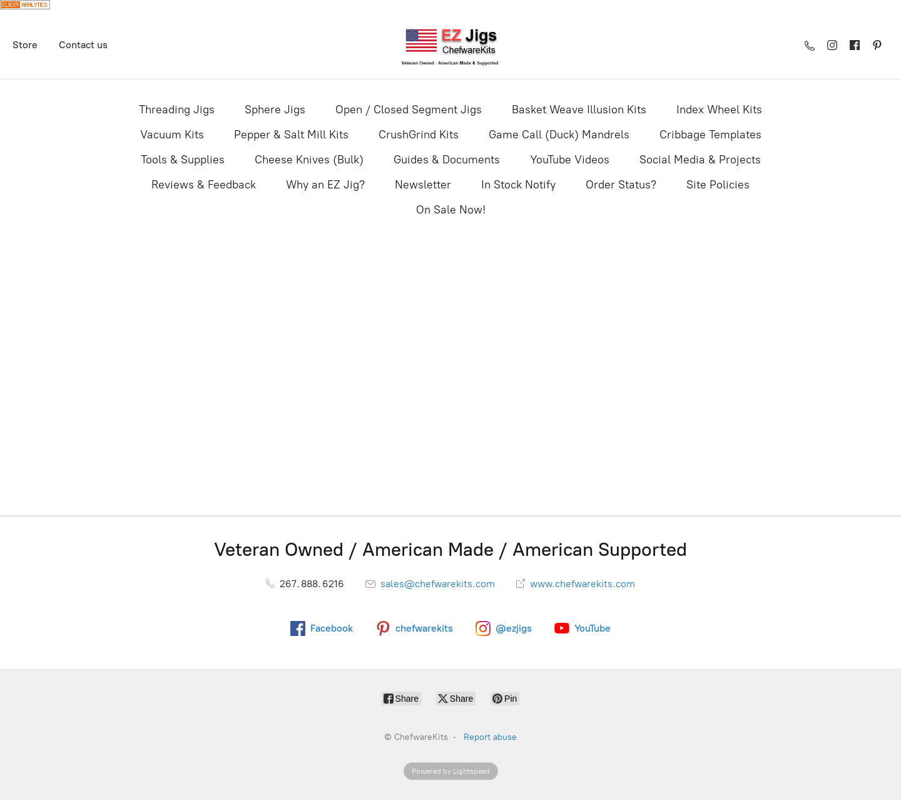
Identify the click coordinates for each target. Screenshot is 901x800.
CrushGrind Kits (419, 134)
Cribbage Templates (710, 134)
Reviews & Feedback (203, 185)
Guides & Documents (447, 160)
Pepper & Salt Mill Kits (291, 134)
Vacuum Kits (172, 134)
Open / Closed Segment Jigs (408, 109)
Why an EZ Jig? (325, 185)
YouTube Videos (569, 160)
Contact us (83, 45)
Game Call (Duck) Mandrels (559, 134)
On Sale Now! (451, 210)
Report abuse (490, 737)
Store (25, 45)
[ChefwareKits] (450, 45)
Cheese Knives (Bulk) (309, 160)
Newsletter (423, 185)
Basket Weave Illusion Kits (579, 109)
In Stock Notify (518, 185)
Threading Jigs (177, 109)
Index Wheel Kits (719, 109)
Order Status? (621, 185)
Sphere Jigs (275, 109)
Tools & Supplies (183, 160)
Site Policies (718, 185)
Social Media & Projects (700, 160)
